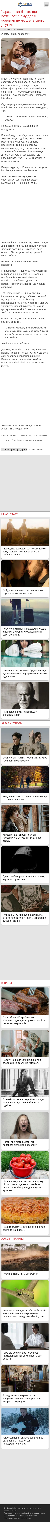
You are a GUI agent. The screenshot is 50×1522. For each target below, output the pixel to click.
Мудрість (33, 435)
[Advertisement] (25, 212)
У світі (20, 30)
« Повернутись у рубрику (14, 449)
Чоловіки (23, 435)
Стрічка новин (36, 449)
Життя (5, 435)
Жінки (13, 435)
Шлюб (10, 440)
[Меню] (46, 4)
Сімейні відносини (24, 440)
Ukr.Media (7, 98)
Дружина (38, 440)
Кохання (43, 435)
